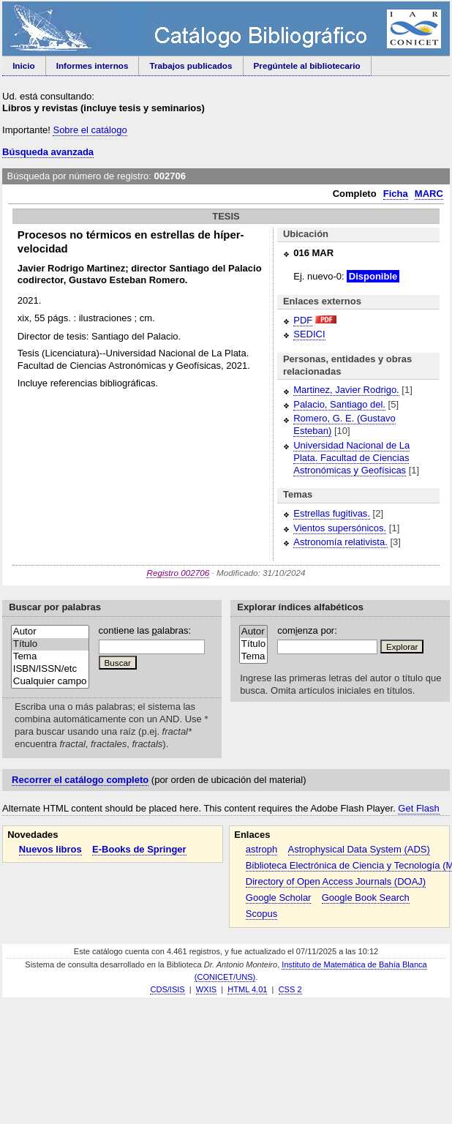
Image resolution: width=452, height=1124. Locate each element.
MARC (429, 193)
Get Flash (418, 808)
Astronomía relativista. (340, 541)
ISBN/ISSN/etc (50, 669)
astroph (261, 849)
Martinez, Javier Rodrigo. (346, 389)
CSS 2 (290, 989)
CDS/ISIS (167, 989)
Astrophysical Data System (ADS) (359, 849)
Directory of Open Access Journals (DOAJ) (336, 881)
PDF (302, 320)
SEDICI (309, 334)
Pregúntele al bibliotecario (307, 65)
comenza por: (307, 630)
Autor (50, 632)
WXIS (206, 989)
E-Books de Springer (139, 849)
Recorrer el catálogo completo (80, 779)
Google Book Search (366, 897)
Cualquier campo (50, 681)
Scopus (261, 913)
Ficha (395, 193)
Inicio (23, 65)
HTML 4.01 (247, 989)
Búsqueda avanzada (48, 151)
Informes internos (92, 65)
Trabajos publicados (191, 65)
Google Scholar (279, 897)
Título (50, 644)
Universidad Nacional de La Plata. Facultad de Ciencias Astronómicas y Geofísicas (351, 458)
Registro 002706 (177, 572)
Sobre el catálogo (90, 129)
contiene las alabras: (145, 630)
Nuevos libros (50, 849)
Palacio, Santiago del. (339, 404)
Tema (50, 657)
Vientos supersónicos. (339, 527)
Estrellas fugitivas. (331, 513)
